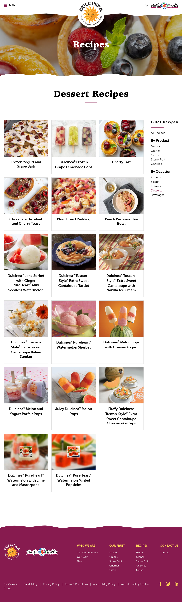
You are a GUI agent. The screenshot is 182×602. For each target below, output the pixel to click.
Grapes (155, 151)
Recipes (142, 545)
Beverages (157, 195)
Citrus (155, 155)
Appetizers (158, 177)
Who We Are (86, 545)
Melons (155, 146)
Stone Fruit (158, 159)
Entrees (156, 186)
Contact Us (169, 545)
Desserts (156, 190)
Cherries (156, 164)
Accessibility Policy (104, 584)
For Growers (11, 584)
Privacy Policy (51, 584)
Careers (164, 552)
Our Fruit (117, 545)
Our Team (82, 556)
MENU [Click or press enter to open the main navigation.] (11, 5)
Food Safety (31, 584)
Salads (155, 182)
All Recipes (158, 133)
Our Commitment (87, 552)
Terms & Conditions (76, 584)
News (80, 561)
